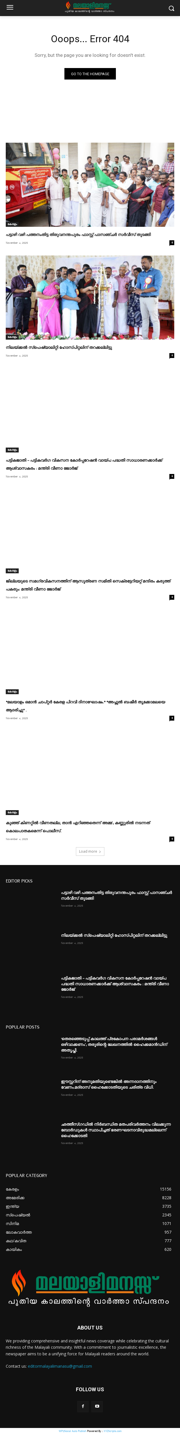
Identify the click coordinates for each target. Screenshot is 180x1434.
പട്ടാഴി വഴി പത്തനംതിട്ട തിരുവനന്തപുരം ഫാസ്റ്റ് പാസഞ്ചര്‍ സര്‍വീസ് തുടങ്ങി (78, 235)
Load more (90, 851)
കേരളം (12, 224)
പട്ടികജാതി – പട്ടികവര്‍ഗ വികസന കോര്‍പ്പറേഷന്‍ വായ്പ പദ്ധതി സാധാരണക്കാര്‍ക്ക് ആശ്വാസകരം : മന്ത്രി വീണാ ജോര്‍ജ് (115, 984)
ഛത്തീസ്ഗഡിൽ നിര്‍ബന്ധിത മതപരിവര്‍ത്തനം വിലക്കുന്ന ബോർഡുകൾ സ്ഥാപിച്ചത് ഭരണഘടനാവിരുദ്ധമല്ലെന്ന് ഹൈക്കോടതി (116, 1130)
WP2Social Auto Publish (72, 1431)
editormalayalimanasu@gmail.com (60, 1366)
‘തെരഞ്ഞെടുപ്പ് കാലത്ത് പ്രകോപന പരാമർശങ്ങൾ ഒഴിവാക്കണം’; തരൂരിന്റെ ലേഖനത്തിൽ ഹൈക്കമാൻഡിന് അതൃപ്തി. (114, 1044)
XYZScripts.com (112, 1431)
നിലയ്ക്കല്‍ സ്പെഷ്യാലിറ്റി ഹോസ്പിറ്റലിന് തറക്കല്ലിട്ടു (59, 348)
